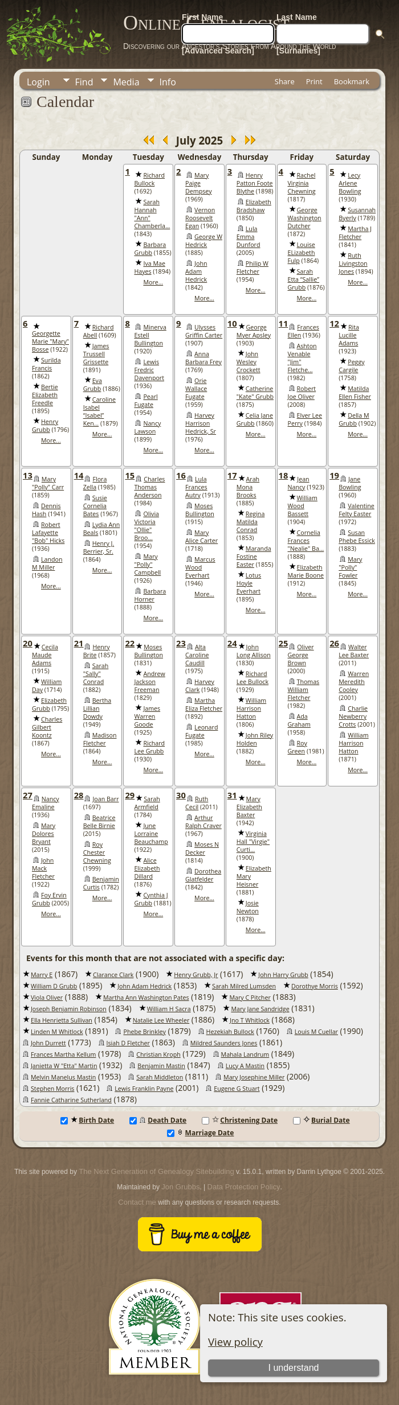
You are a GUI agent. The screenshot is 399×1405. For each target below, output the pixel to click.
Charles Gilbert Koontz (47, 727)
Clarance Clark (113, 975)
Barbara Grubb (150, 249)
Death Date (157, 1120)
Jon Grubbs (180, 1186)
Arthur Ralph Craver (203, 822)
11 (283, 323)
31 (232, 795)
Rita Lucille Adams (349, 335)
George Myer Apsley (254, 331)
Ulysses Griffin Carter (203, 331)
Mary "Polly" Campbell (147, 564)
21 (79, 643)
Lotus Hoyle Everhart (249, 583)
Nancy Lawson (147, 427)
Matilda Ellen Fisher (355, 393)
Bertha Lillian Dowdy (97, 708)
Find (84, 82)
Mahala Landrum (245, 1054)
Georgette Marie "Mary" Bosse (50, 341)
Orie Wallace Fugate (196, 389)
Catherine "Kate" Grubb (255, 393)
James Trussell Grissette (96, 354)
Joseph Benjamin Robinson (69, 1009)
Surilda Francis (46, 364)
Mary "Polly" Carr (48, 483)
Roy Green (297, 747)
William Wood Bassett (302, 506)
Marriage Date (200, 1133)
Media (126, 82)
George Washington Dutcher (304, 218)
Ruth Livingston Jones (353, 263)
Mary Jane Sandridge (260, 1009)
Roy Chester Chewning (97, 852)
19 (334, 475)
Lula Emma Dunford (248, 237)
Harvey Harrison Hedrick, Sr (200, 423)
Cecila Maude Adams (45, 655)
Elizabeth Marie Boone (306, 571)
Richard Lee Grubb (149, 747)
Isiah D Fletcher (128, 1043)
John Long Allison (254, 651)
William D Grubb (54, 986)
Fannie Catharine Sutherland (71, 1100)
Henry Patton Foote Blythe (255, 183)
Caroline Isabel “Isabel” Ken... (99, 411)
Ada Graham (299, 720)
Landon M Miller (47, 563)
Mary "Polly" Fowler (350, 567)
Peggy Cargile (351, 366)
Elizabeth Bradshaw (254, 206)
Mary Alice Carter (201, 537)
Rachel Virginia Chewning (302, 183)
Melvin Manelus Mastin (63, 1077)
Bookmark (351, 81)
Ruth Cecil (196, 803)
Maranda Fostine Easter (254, 556)
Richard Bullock (149, 179)
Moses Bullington (199, 510)
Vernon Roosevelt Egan (200, 218)
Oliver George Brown (301, 655)
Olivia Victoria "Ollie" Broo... (146, 526)
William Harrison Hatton (251, 708)
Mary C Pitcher (249, 998)
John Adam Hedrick (196, 271)
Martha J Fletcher (355, 233)
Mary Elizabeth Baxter (249, 807)
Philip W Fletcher (252, 267)
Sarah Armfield (147, 803)
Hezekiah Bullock (230, 1032)
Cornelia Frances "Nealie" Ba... (306, 541)
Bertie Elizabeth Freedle (45, 395)
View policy (235, 1341)
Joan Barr (105, 799)
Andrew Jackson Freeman (149, 682)
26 (334, 643)
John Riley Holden (255, 739)
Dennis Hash (46, 510)
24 (232, 643)
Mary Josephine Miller (253, 1077)
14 (79, 475)
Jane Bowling (350, 483)
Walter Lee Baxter (354, 651)
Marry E (41, 975)
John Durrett (48, 1043)
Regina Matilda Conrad (251, 522)
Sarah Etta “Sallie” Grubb (303, 279)
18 (283, 475)
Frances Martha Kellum (63, 1054)
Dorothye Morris (314, 986)
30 (181, 795)
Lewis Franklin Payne (144, 1089)
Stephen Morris (52, 1089)
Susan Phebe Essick (357, 537)
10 (232, 323)
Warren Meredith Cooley (354, 682)
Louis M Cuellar (316, 1032)
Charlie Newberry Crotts (353, 716)
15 (130, 475)
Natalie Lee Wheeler (161, 1020)
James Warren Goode (147, 716)
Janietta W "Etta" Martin (64, 1066)
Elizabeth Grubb (49, 704)
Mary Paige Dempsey (198, 183)
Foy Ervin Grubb (49, 899)
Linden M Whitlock (57, 1032)
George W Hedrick (203, 241)
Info (168, 82)
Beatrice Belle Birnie (99, 822)
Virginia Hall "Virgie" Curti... (253, 842)
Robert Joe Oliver (302, 393)
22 (130, 643)
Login (38, 82)
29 (130, 795)
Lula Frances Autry (196, 487)
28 (79, 795)
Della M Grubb (354, 419)
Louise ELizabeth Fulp (301, 253)
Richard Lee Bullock (252, 678)
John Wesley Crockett (248, 362)
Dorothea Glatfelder (203, 875)
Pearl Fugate (145, 401)
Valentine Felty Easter (356, 510)
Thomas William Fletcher (304, 690)
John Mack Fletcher (43, 868)
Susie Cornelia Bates (95, 506)
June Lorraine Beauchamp (151, 834)
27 (27, 795)
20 (27, 643)
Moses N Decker (202, 848)
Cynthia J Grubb (151, 899)
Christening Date (240, 1120)
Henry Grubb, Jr (196, 975)
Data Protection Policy (243, 1186)
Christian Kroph (158, 1054)
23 (181, 643)
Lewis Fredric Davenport (149, 370)
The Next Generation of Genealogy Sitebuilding (156, 1171)
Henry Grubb (45, 426)
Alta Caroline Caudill (197, 655)
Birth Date (87, 1120)
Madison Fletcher (100, 739)
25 (283, 643)
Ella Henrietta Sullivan (61, 1020)
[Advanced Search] (218, 50)
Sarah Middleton (159, 1077)
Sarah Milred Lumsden (244, 986)
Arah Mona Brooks (248, 487)
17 (232, 475)
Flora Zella (95, 483)
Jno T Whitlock (250, 1020)
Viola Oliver (47, 998)
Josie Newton (248, 907)
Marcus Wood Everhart (200, 567)
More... (153, 282)
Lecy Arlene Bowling (350, 183)
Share (285, 81)
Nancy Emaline (45, 803)
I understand (293, 1368)
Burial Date (321, 1120)
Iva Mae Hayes (149, 267)
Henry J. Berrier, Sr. (99, 547)
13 (27, 475)
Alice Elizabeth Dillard (147, 868)
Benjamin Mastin (161, 1066)
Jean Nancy (299, 483)
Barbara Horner (150, 595)
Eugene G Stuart (236, 1089)
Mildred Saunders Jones (224, 1043)
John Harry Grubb (283, 975)
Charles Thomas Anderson (149, 487)
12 (334, 323)
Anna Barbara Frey (203, 358)
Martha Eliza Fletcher (203, 704)
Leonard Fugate (201, 731)
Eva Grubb (92, 385)
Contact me (137, 1202)
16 (181, 475)
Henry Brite (96, 651)
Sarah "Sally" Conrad (96, 674)
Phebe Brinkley (144, 1032)
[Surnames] (298, 50)
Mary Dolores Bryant (43, 834)
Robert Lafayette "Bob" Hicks (48, 533)
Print (314, 81)
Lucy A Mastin (245, 1066)
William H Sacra (169, 1009)
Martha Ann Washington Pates (146, 998)
